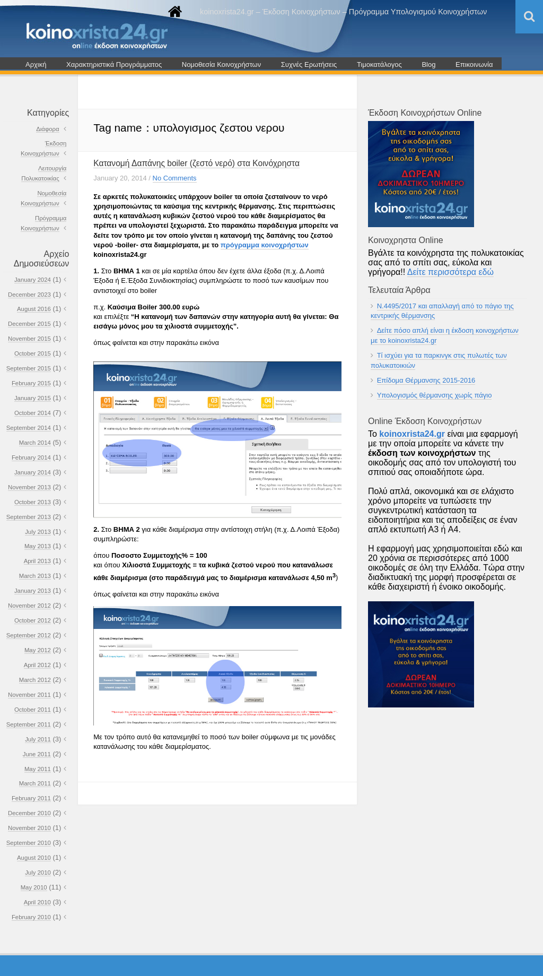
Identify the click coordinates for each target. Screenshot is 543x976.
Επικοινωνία (474, 64)
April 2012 (37, 665)
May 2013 (37, 546)
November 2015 (29, 338)
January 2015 (32, 398)
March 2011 (35, 783)
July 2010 (38, 872)
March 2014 (35, 442)
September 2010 (28, 843)
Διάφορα (47, 129)
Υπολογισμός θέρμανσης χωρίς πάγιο (434, 395)
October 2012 (32, 620)
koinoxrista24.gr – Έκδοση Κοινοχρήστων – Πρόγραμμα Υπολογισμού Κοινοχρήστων (343, 11)
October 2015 (32, 353)
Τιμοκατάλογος (379, 64)
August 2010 (34, 857)
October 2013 (32, 502)
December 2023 (29, 294)
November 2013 (29, 487)
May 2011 (37, 769)
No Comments (175, 178)
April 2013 (37, 561)
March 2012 (35, 680)
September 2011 (28, 724)
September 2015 (28, 368)
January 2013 (32, 591)
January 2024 (32, 280)
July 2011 (38, 739)
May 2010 (34, 887)
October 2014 (32, 413)
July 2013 (38, 532)
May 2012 (37, 650)
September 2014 (28, 428)
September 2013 (28, 517)
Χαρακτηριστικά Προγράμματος (114, 64)
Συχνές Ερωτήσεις (309, 64)
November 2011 (29, 695)
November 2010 (29, 828)
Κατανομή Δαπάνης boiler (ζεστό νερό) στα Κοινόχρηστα (196, 163)
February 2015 (31, 383)
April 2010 (37, 902)
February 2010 (31, 917)
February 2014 (31, 457)
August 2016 (34, 309)
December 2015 (29, 324)
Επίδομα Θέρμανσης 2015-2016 (426, 380)
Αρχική (36, 64)
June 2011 (37, 754)
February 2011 (31, 798)
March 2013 (35, 576)
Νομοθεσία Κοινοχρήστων (221, 64)
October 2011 (32, 709)
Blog (428, 64)
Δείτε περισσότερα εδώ (450, 272)
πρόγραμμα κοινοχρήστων (265, 245)
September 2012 (28, 635)
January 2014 (32, 472)
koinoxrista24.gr (412, 433)
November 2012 (29, 605)
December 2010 (29, 813)
